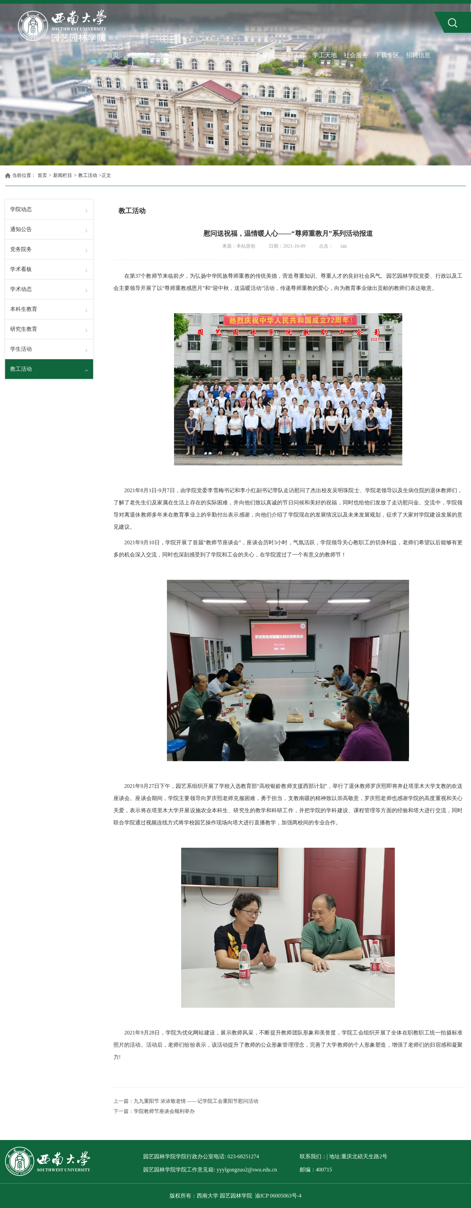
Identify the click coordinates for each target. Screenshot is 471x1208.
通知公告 (21, 229)
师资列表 (169, 55)
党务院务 (21, 249)
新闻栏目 (62, 175)
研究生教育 (23, 329)
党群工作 (293, 55)
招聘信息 (418, 55)
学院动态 (21, 209)
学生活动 (21, 349)
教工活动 (87, 175)
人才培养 (200, 55)
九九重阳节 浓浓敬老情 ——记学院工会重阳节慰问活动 (196, 1101)
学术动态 (21, 289)
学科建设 (262, 55)
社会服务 (356, 55)
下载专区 (387, 55)
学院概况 (138, 55)
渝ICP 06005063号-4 (278, 1196)
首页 (113, 55)
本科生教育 (23, 309)
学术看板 (21, 269)
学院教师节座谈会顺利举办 (164, 1111)
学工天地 (325, 55)
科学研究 (231, 55)
